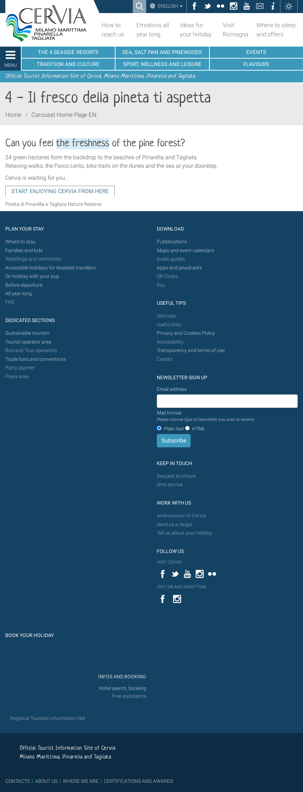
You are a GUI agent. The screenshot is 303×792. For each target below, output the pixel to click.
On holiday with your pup (32, 276)
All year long (18, 294)
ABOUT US (46, 781)
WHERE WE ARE (81, 781)
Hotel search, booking (122, 688)
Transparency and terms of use (191, 350)
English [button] (170, 6)
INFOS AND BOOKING (121, 677)
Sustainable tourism (27, 333)
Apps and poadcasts (179, 268)
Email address (172, 389)
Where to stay (20, 242)
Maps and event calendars (185, 251)
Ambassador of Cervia (181, 516)
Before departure (23, 285)
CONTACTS (17, 781)
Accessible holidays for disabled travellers (50, 268)
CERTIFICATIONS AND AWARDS (138, 781)
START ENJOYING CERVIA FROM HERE (60, 191)
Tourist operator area (28, 342)
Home (13, 114)
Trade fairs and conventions (35, 359)
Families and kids (24, 251)
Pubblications (172, 242)
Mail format (206, 416)
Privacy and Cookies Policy (186, 333)
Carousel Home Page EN (63, 114)
